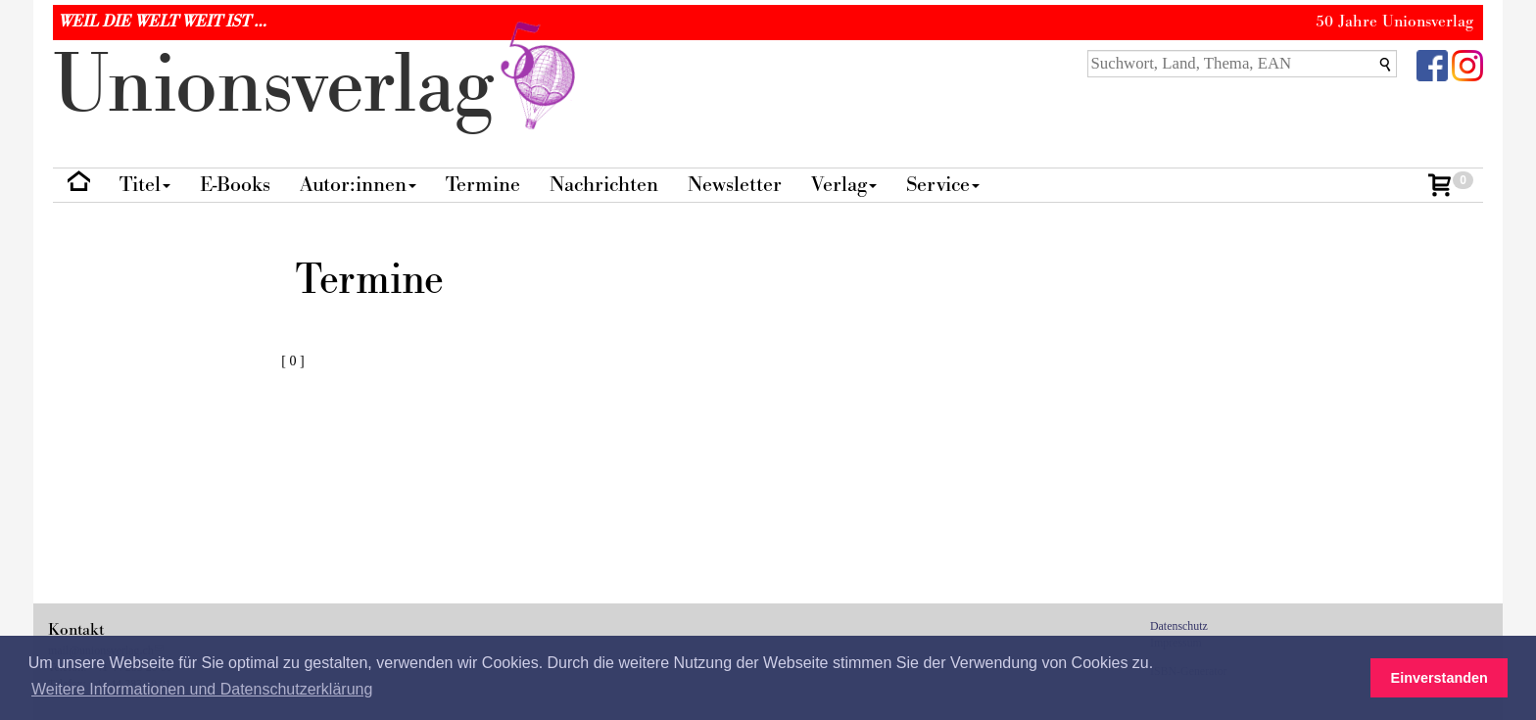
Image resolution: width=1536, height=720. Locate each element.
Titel (145, 184)
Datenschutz (1179, 626)
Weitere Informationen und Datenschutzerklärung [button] (201, 689)
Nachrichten (604, 184)
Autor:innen (358, 184)
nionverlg (318, 85)
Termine (483, 184)
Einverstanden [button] (1439, 678)
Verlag (844, 184)
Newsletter (735, 184)
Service (943, 184)
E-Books (235, 184)
